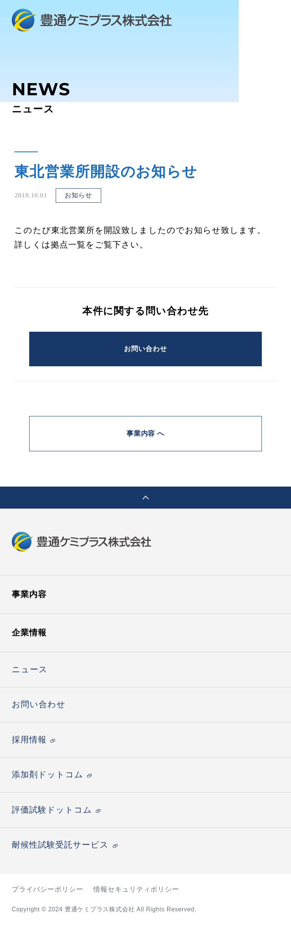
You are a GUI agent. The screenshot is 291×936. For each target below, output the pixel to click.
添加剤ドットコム (48, 787)
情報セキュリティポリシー (136, 902)
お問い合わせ (145, 351)
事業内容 (29, 606)
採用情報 (29, 752)
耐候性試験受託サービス (60, 857)
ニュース (30, 682)
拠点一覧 (68, 244)
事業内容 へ (145, 443)
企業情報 (29, 644)
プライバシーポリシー (47, 902)
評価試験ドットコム (52, 822)
